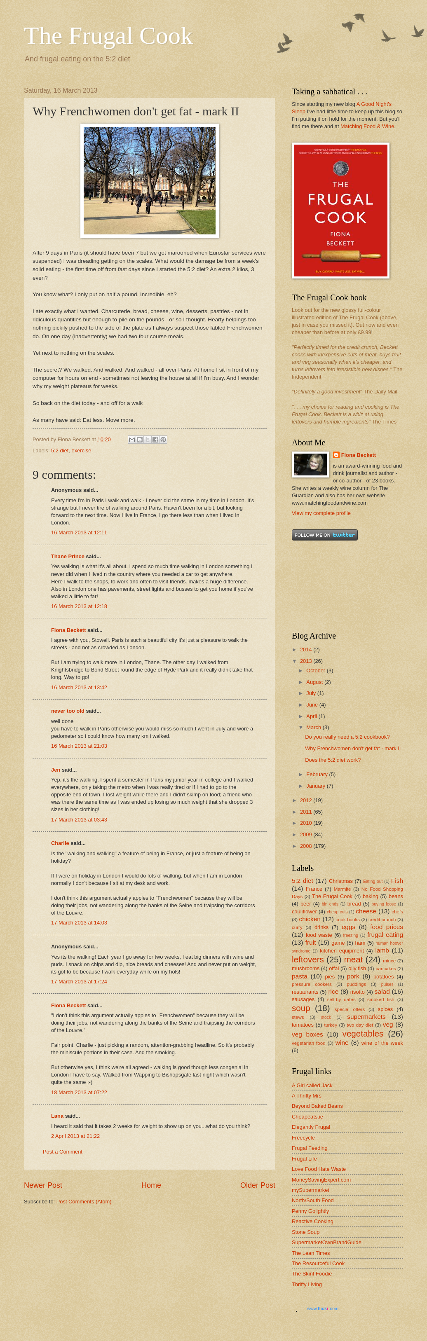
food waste (319, 935)
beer (305, 904)
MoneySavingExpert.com (321, 1180)
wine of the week (382, 1043)
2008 (306, 846)
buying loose (384, 904)
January (316, 786)
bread (354, 904)
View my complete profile (321, 513)
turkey (330, 1025)
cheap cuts (337, 912)
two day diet (360, 1025)
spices (385, 1009)
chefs (397, 911)
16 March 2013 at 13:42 (79, 687)
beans (396, 896)
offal (334, 968)
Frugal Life (304, 1159)
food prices (386, 926)
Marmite (342, 889)
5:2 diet (59, 450)
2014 (306, 649)
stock (326, 1017)
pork (353, 976)
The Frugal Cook (108, 35)
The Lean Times (311, 1253)
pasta (299, 976)
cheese (366, 911)
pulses (387, 984)
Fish (397, 880)
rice (333, 991)
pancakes (385, 968)
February (317, 774)
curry (297, 927)
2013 (306, 661)
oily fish (357, 968)
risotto (357, 992)
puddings (356, 984)
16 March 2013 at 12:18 (79, 606)
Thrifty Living (307, 1284)
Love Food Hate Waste (319, 1169)
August (315, 682)
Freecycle (303, 1138)
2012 (306, 800)
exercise (82, 450)
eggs (348, 926)
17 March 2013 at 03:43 (79, 820)
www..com (322, 1308)
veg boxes (307, 1034)
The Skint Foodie (312, 1274)
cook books (348, 919)
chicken (310, 918)
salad (382, 991)
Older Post (257, 1185)
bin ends (330, 904)
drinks (321, 927)
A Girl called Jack (312, 1085)
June (312, 705)
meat (353, 959)
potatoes (383, 977)
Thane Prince (67, 556)
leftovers (308, 959)
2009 (306, 834)
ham (360, 943)
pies (330, 977)
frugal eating (385, 934)
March (314, 727)
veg (388, 1024)
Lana (57, 1116)
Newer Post (43, 1185)
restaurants (305, 992)
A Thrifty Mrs (306, 1096)
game (338, 943)
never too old (67, 711)
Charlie (60, 843)
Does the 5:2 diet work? (333, 760)
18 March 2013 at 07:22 (79, 1092)
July (311, 693)
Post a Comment (62, 1152)
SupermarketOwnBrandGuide (326, 1242)
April (312, 716)
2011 (306, 812)
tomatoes (303, 1025)
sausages (303, 999)
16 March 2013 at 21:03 (79, 746)
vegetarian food (309, 1043)
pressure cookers (312, 984)
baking (370, 896)
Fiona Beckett (68, 630)
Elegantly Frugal (311, 1127)
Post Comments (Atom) (84, 1201)
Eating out (372, 881)
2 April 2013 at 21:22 (75, 1136)
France (314, 889)
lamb (382, 950)
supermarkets (366, 1016)
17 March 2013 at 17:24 (79, 981)
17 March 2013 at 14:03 (79, 923)
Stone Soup (305, 1232)
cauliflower (304, 911)
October (316, 670)
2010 (306, 823)
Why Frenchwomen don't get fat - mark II (353, 748)
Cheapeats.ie (307, 1117)
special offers (350, 1009)
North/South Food (313, 1200)
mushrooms (305, 968)
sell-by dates (341, 999)
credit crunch (382, 919)
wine (342, 1042)
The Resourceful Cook (318, 1263)
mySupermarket (310, 1190)
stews (298, 1017)
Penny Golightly (310, 1211)
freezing (350, 935)
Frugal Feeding (310, 1148)
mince (389, 960)
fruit (310, 942)
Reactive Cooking (312, 1221)
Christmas (341, 881)
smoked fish (380, 999)
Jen (55, 770)
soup (301, 1008)
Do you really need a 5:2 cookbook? (347, 737)
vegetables (363, 1033)
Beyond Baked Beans (317, 1106)
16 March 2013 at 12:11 (79, 532)
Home (151, 1185)
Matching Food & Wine (367, 126)
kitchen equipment (342, 951)
